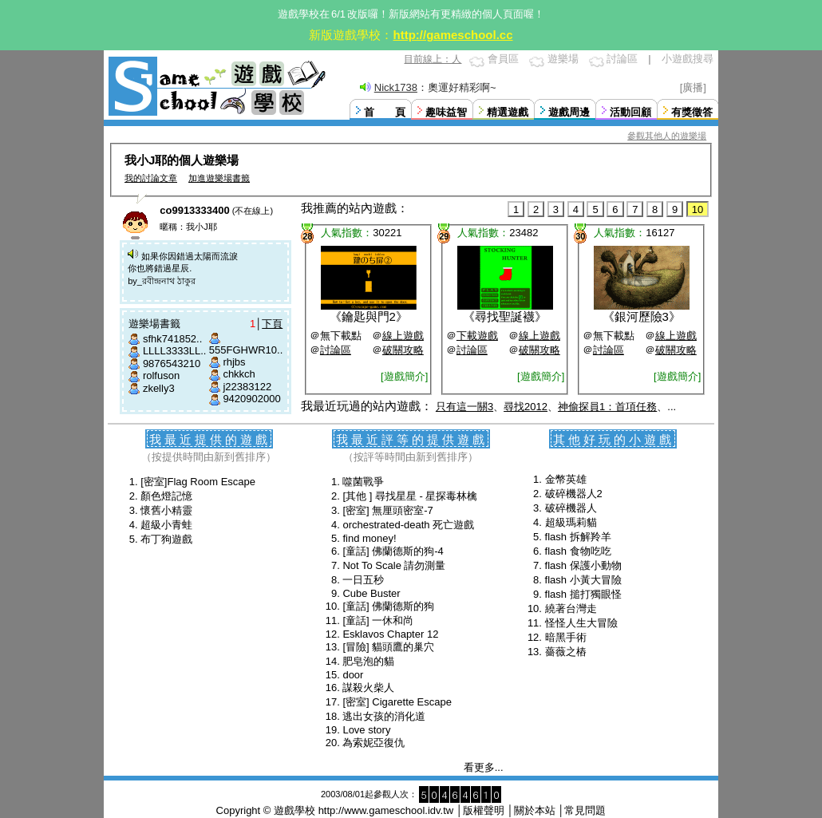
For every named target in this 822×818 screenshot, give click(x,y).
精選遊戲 (507, 112)
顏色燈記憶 (166, 496)
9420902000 (251, 399)
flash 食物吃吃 (578, 551)
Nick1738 (395, 87)
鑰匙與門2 (369, 316)
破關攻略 (403, 350)
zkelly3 (159, 388)
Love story (366, 730)
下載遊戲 (477, 336)
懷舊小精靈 (166, 510)
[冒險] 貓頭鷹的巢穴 (388, 647)
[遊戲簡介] (404, 376)
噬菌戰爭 (363, 482)
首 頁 (384, 112)
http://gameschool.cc (452, 34)
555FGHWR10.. (246, 350)
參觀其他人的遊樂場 (666, 135)
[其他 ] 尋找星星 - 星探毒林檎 (409, 496)
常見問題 (585, 810)
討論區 (622, 59)
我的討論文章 (150, 178)
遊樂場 (563, 59)
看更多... (484, 767)
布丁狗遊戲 (166, 539)
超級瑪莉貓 (571, 522)
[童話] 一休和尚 (377, 620)
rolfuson (161, 375)
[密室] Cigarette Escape (397, 702)
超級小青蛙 (166, 525)
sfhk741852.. (172, 339)
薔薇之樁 (566, 652)
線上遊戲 (403, 336)
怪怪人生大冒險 (581, 623)
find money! (369, 538)
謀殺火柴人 (368, 688)
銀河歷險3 (642, 316)
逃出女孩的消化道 (383, 716)
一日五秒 (363, 580)
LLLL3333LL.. (175, 351)
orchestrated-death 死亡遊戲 (408, 525)
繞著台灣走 (571, 608)
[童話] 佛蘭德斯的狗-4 (392, 551)
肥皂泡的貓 (368, 661)
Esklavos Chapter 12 (390, 634)
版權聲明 (483, 810)
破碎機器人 (571, 508)
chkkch (239, 374)
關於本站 (534, 810)
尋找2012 (525, 407)
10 (697, 209)
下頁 (272, 324)
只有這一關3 (464, 407)
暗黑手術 (566, 637)
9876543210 (171, 363)
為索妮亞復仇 (373, 743)
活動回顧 (630, 112)
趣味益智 (446, 112)
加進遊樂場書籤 (219, 178)
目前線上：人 (432, 59)
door (352, 675)
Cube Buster (371, 593)
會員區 (503, 59)
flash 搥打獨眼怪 (583, 594)
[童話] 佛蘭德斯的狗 (388, 606)
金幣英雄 (566, 479)
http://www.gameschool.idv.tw (386, 810)
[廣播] (693, 87)
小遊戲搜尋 (687, 59)
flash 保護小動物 (583, 565)
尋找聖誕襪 (505, 316)
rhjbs (234, 362)
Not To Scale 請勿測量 (393, 565)
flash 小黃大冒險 (583, 580)
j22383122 (247, 387)
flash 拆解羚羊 (578, 537)
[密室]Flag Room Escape (197, 482)
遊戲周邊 (569, 112)
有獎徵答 (692, 112)
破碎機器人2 (574, 494)
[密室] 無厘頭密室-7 (387, 510)
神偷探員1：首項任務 (607, 407)
